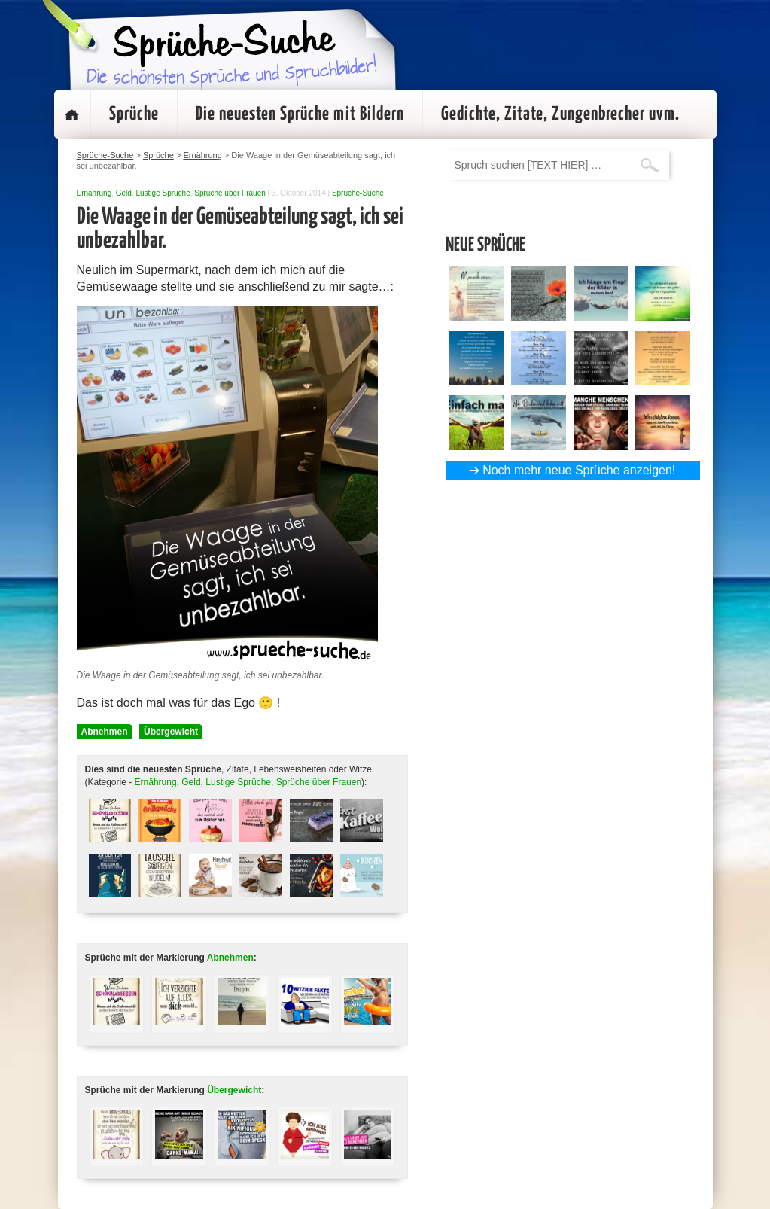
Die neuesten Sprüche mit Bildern (300, 114)
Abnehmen (104, 731)
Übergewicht (171, 731)
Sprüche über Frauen (230, 193)
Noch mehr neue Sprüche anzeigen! (578, 470)
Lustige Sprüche (162, 193)
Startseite (72, 114)
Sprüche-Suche (358, 193)
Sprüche (134, 114)
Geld (124, 193)
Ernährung (94, 193)
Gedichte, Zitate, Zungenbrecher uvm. (560, 114)
